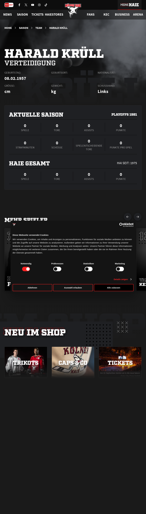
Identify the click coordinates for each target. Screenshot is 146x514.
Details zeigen (121, 279)
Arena (138, 14)
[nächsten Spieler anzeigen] (138, 217)
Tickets (37, 14)
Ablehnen (32, 287)
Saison (23, 28)
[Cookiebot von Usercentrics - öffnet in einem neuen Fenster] (121, 225)
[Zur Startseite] (73, 11)
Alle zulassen (113, 287)
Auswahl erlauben (73, 287)
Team (38, 28)
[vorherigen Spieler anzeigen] (128, 217)
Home (8, 28)
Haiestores (54, 14)
